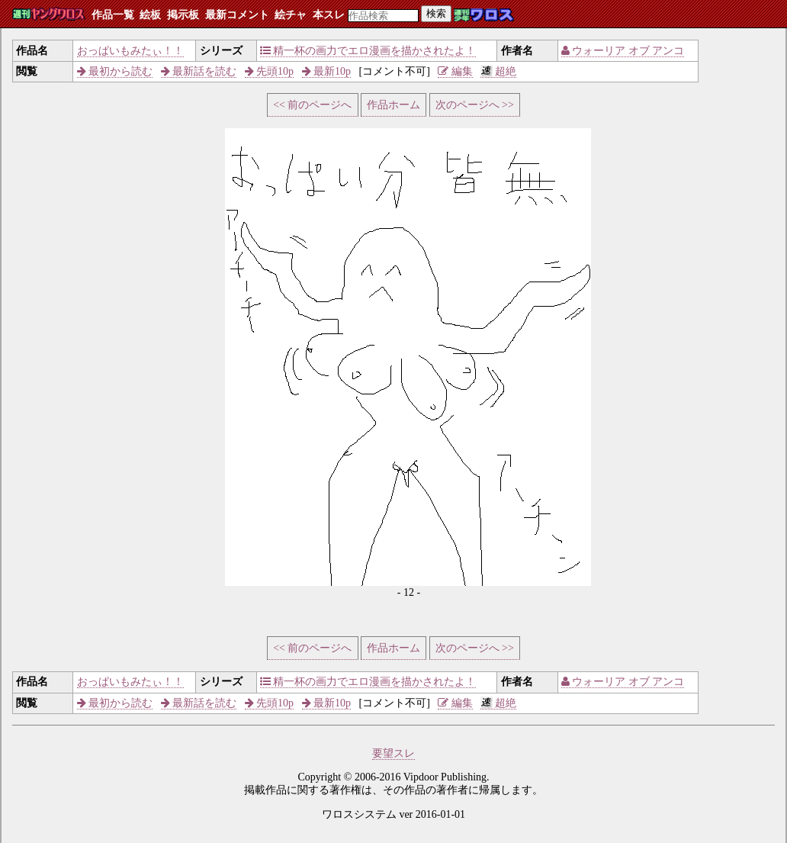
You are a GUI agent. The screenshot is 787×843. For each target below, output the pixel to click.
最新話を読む (199, 71)
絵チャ (291, 15)
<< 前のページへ (312, 105)
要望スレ (393, 753)
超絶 (498, 71)
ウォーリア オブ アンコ (623, 50)
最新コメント (237, 15)
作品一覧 (113, 15)
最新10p (327, 71)
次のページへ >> (474, 105)
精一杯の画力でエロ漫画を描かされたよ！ (368, 50)
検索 (436, 13)
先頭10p (269, 71)
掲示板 (183, 15)
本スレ (329, 15)
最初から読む (115, 71)
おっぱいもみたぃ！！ (130, 50)
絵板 (150, 15)
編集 (455, 71)
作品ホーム (393, 105)
